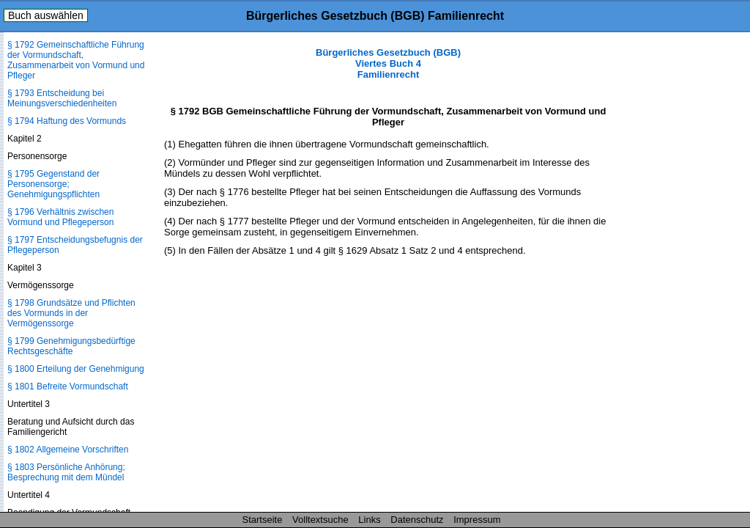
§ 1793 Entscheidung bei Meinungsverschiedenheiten (61, 98)
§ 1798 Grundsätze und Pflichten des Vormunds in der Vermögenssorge (71, 313)
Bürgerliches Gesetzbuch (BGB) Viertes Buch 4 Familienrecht (388, 63)
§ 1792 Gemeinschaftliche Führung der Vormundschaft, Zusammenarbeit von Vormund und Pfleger (75, 60)
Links (369, 519)
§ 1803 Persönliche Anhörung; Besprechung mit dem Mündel (66, 472)
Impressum (476, 519)
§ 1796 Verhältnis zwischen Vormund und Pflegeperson (60, 217)
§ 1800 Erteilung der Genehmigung (75, 369)
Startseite (262, 519)
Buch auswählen (45, 15)
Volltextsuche (320, 519)
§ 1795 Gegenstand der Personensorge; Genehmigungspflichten (53, 184)
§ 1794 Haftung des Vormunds (66, 121)
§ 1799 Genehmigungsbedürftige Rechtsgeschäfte (71, 346)
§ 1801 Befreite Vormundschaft (67, 386)
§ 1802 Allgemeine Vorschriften (67, 449)
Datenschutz (416, 519)
